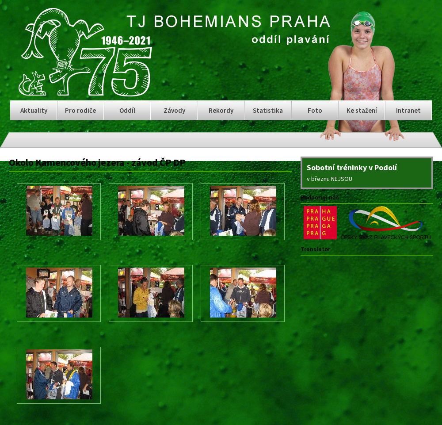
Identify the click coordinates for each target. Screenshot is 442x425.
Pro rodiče (80, 110)
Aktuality (33, 110)
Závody (174, 110)
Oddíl (127, 110)
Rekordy (221, 110)
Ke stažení (362, 110)
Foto (315, 110)
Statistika (268, 110)
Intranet (408, 110)
